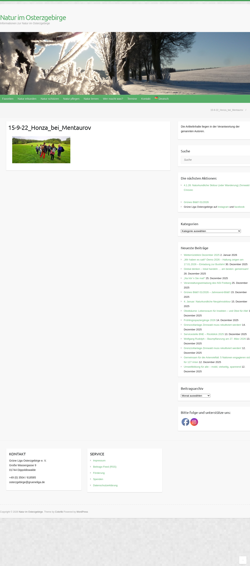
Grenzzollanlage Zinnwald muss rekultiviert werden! (212, 324)
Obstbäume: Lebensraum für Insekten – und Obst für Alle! (216, 310)
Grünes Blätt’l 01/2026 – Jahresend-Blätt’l (207, 292)
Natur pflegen (71, 98)
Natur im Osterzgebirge (33, 17)
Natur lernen (91, 98)
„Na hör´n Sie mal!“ (194, 278)
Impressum (99, 460)
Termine (132, 98)
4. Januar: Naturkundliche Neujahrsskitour (207, 301)
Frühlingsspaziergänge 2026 (200, 320)
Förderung (99, 472)
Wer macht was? (113, 98)
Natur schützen (50, 98)
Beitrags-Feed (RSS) (104, 466)
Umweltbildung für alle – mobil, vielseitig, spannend (212, 366)
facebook (239, 206)
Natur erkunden (27, 98)
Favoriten (7, 98)
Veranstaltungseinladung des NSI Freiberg (207, 282)
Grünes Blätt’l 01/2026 (196, 202)
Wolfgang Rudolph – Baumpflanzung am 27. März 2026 (215, 338)
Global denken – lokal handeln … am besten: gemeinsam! (216, 268)
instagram (223, 206)
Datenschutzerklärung (105, 485)
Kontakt (145, 98)
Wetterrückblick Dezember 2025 (202, 254)
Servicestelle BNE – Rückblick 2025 (204, 334)
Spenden (98, 479)
